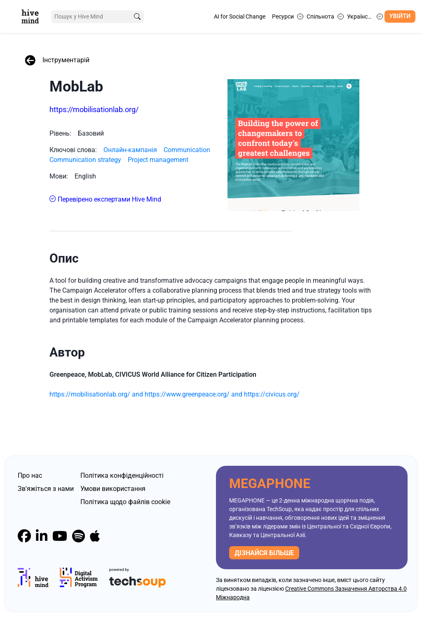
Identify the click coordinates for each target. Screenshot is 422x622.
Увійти (399, 16)
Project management (158, 160)
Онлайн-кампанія (130, 150)
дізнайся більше (264, 553)
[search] (137, 16)
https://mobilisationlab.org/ (93, 109)
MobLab (76, 86)
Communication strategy (85, 160)
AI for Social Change (239, 16)
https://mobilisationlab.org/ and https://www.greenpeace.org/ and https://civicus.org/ (174, 394)
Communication (187, 150)
